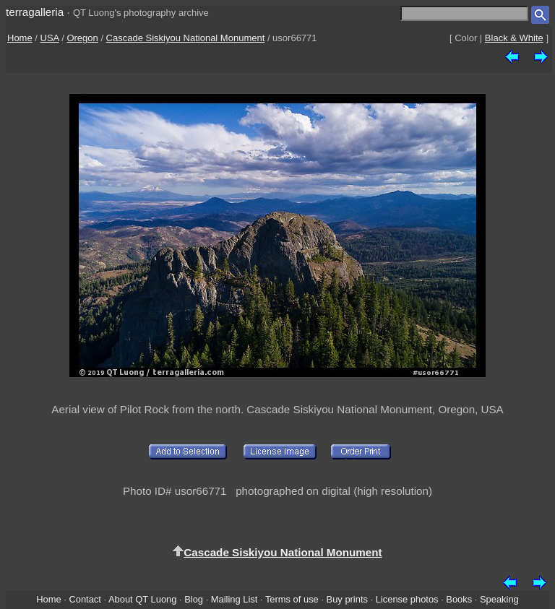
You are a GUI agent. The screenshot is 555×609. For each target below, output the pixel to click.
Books (459, 599)
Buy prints (347, 599)
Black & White (514, 38)
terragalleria (35, 12)
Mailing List (234, 599)
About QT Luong (142, 599)
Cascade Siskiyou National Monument (185, 38)
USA (49, 38)
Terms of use (292, 599)
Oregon (82, 38)
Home (20, 38)
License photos (407, 599)
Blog (193, 599)
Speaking (499, 599)
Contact (84, 599)
